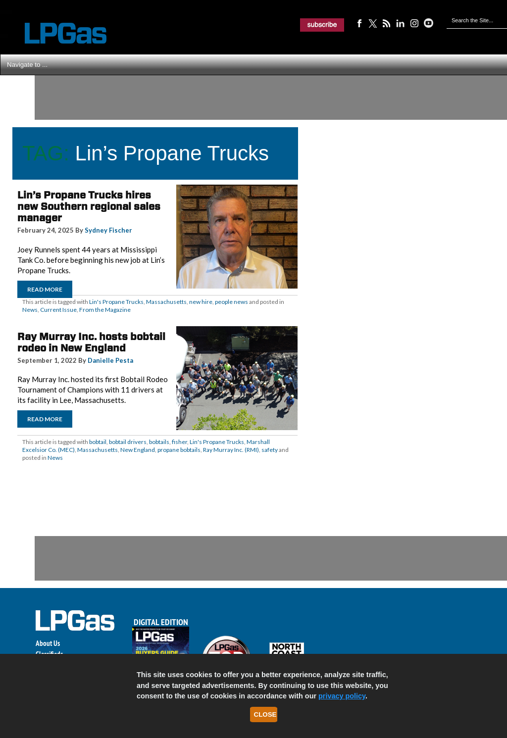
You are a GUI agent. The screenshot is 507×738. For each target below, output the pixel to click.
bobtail (97, 441)
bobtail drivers (128, 441)
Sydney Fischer (108, 230)
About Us (48, 643)
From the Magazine (105, 309)
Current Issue (58, 309)
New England (137, 449)
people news (231, 301)
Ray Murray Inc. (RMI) (231, 449)
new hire (200, 301)
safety (269, 449)
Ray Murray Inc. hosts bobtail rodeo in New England (91, 342)
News (30, 309)
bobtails (159, 441)
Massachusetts (166, 301)
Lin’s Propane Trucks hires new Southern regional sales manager (88, 206)
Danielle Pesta (110, 360)
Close (265, 714)
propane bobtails (179, 449)
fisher (179, 441)
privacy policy (341, 696)
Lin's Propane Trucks (116, 301)
